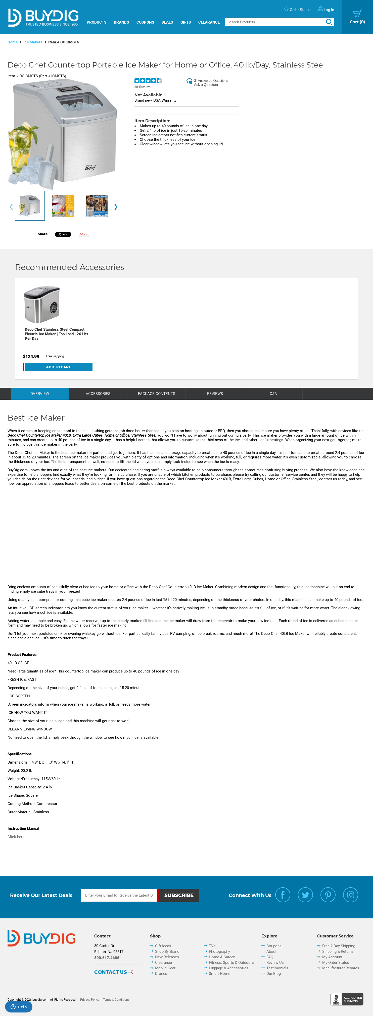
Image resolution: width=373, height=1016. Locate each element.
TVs (212, 946)
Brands (121, 22)
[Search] (279, 22)
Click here (16, 837)
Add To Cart (58, 367)
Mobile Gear (165, 968)
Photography (219, 951)
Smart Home (219, 973)
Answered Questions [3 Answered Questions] (213, 81)
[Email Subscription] (119, 895)
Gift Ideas (163, 946)
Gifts (185, 22)
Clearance (209, 22)
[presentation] (11, 207)
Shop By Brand (167, 951)
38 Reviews (142, 87)
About (271, 951)
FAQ (269, 957)
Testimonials (277, 968)
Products (96, 22)
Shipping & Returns (338, 951)
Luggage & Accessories (228, 968)
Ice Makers (32, 42)
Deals (167, 22)
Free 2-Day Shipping (338, 946)
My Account (332, 957)
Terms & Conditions (116, 999)
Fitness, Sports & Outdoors (231, 962)
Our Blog (273, 973)
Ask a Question (206, 85)
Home (13, 42)
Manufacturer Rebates (340, 968)
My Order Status (335, 962)
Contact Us (110, 972)
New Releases (167, 957)
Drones (161, 973)
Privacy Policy (89, 999)
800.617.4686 (106, 958)
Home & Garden (222, 957)
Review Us (275, 962)
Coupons (145, 22)
